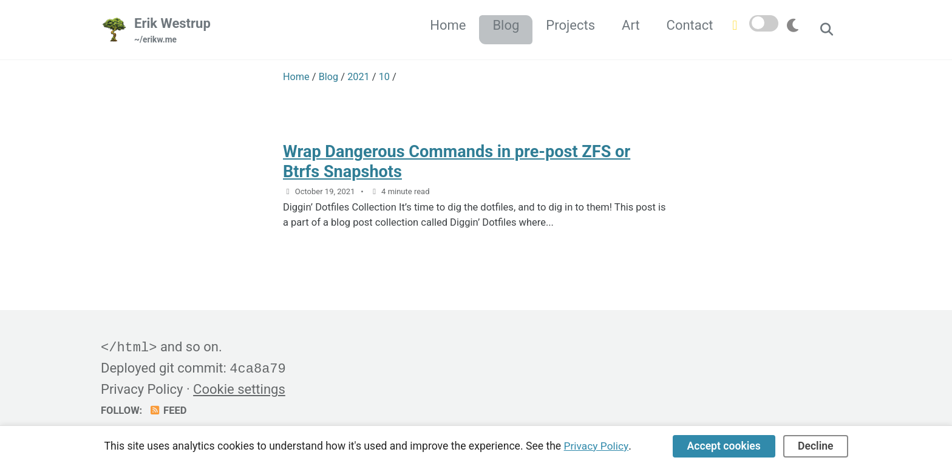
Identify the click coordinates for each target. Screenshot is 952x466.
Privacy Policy (142, 388)
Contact (688, 25)
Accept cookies (724, 446)
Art (629, 25)
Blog (504, 25)
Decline (816, 446)
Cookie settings (239, 388)
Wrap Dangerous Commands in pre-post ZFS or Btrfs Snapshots (459, 161)
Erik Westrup (172, 31)
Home (446, 25)
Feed (168, 409)
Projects (569, 25)
